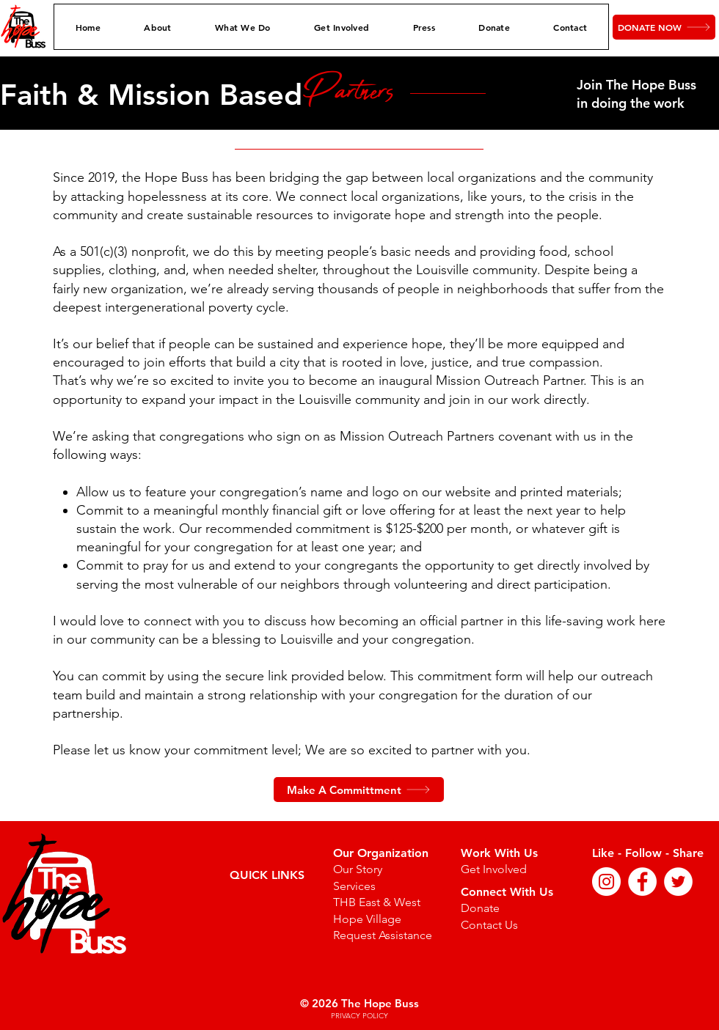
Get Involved (494, 869)
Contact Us (489, 925)
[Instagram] (606, 881)
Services (354, 886)
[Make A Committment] (359, 789)
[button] (158, 26)
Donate (480, 908)
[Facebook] (642, 881)
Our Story (357, 869)
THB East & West (376, 902)
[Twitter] (678, 881)
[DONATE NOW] (664, 27)
